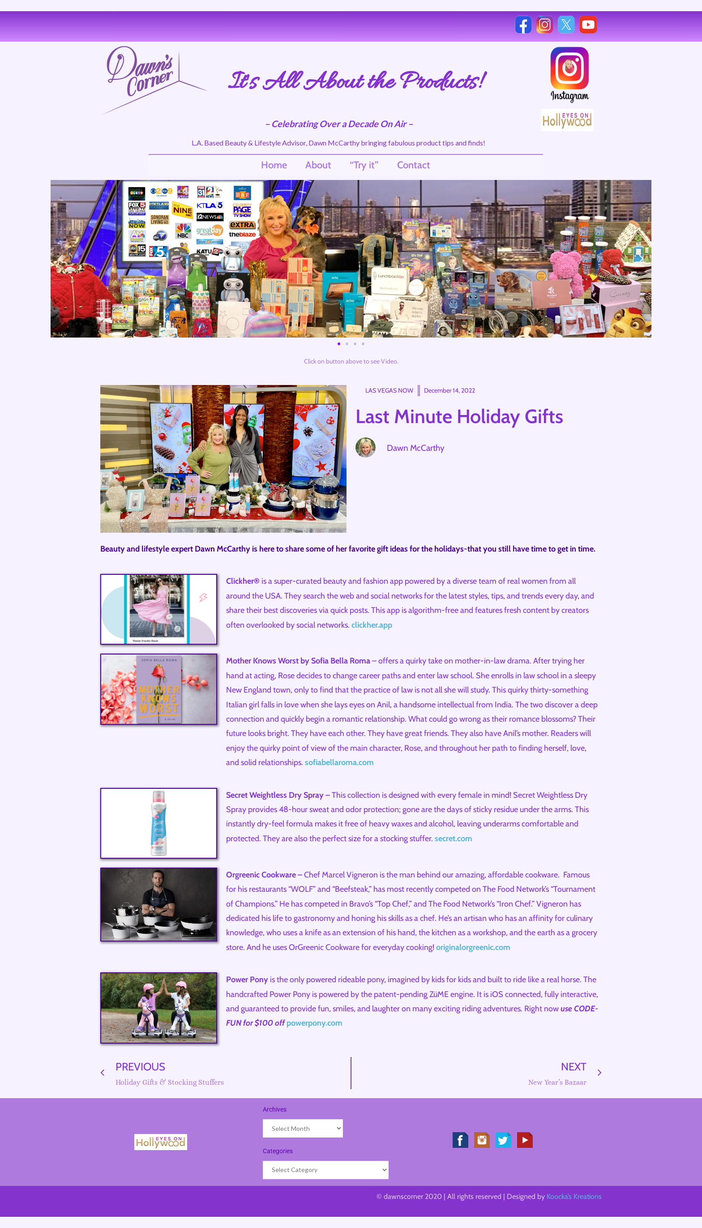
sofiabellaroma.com (339, 762)
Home (274, 165)
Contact (413, 165)
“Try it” (364, 165)
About (318, 165)
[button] (60, 258)
